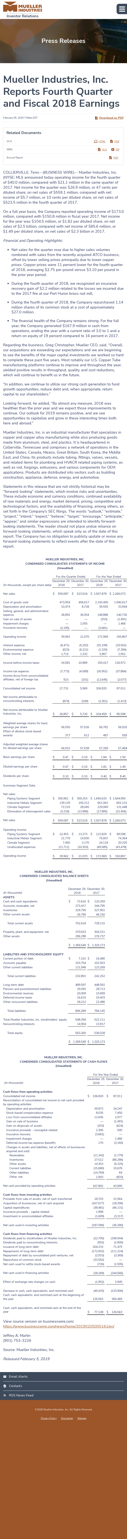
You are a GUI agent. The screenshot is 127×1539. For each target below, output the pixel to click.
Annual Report (14, 157)
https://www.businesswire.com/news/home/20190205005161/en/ (58, 1326)
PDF (114, 141)
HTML (100, 141)
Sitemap (81, 1418)
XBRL (9, 149)
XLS (102, 149)
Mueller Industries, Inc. (56, 1409)
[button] (122, 9)
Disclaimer (67, 1418)
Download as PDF (109, 118)
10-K (9, 141)
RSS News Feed (21, 1395)
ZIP (115, 149)
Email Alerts (18, 1376)
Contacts (15, 1386)
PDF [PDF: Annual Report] (113, 157)
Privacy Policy (49, 1418)
